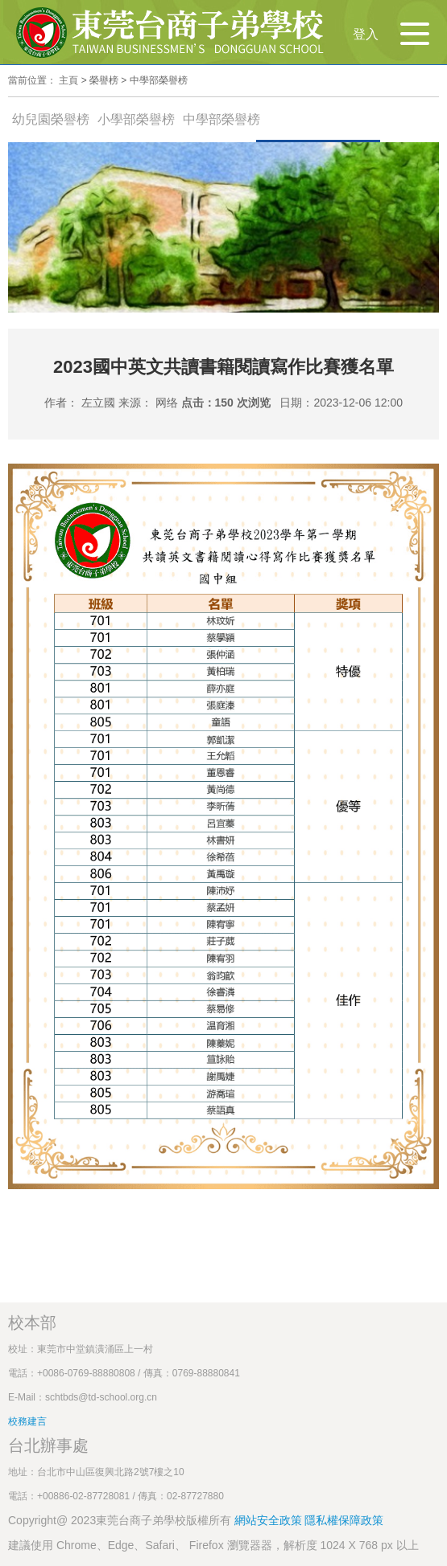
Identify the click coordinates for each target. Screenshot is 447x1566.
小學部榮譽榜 (136, 119)
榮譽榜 (103, 80)
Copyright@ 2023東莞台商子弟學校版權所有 (119, 1520)
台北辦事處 (48, 1445)
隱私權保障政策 (343, 1520)
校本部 (32, 1322)
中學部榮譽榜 (159, 80)
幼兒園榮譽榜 (50, 119)
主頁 (68, 80)
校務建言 (27, 1421)
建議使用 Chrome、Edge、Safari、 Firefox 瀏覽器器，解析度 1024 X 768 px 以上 (213, 1545)
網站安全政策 (269, 1520)
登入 (366, 34)
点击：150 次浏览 (226, 402)
